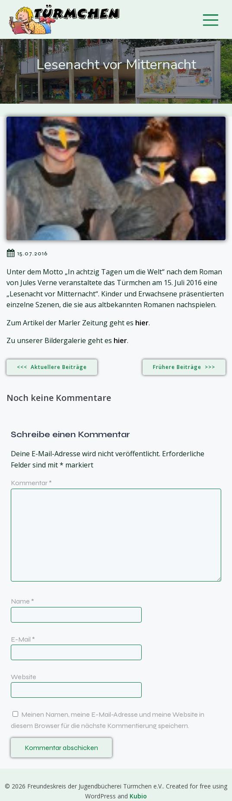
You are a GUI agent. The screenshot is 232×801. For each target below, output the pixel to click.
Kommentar (31, 483)
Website (23, 677)
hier (142, 322)
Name (22, 601)
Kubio (138, 796)
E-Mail (23, 639)
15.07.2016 (27, 253)
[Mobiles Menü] (210, 19)
